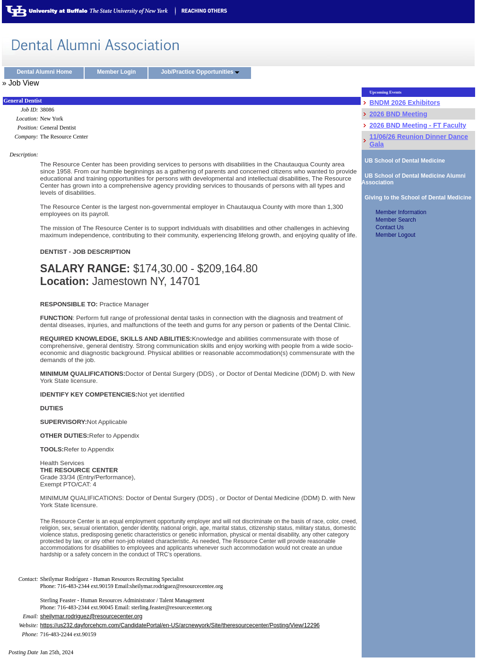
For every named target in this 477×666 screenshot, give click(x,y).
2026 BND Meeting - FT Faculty (418, 125)
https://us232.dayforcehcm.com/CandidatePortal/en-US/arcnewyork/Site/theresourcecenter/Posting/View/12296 (180, 625)
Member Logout (396, 235)
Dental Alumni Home (46, 72)
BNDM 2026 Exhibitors (405, 102)
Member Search (396, 219)
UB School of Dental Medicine (403, 160)
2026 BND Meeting (398, 114)
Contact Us (390, 227)
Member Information (401, 212)
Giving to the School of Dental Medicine (417, 197)
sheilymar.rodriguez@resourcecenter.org (91, 616)
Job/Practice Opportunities (202, 72)
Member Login (118, 72)
